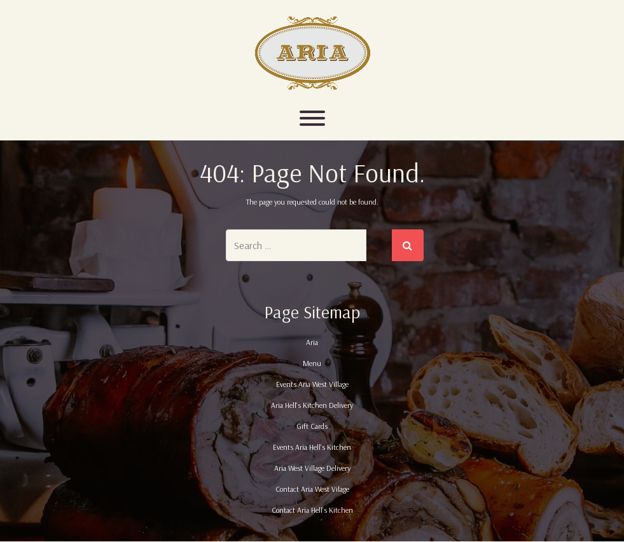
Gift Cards (312, 426)
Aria (312, 342)
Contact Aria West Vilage (312, 489)
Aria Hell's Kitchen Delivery (312, 405)
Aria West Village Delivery (312, 468)
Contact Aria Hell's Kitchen (312, 510)
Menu (312, 363)
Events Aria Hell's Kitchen (312, 447)
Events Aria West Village (312, 384)
